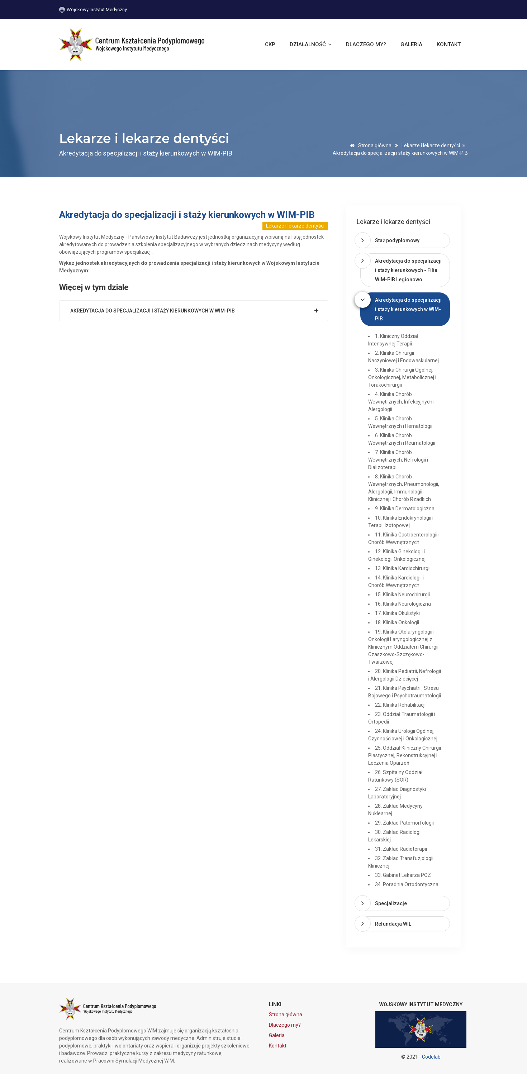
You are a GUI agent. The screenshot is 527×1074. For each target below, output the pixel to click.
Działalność (311, 44)
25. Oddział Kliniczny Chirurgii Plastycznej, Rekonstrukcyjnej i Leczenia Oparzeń (404, 755)
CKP (270, 44)
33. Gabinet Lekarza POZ (403, 875)
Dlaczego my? (366, 44)
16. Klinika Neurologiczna (403, 604)
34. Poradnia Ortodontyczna (406, 884)
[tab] (405, 240)
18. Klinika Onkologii (397, 622)
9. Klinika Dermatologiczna (405, 508)
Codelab (431, 1057)
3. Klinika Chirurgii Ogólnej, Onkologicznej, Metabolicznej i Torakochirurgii (402, 377)
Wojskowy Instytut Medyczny (93, 9)
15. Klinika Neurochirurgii (402, 594)
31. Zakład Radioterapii (401, 849)
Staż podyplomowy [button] (397, 240)
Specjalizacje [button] (391, 903)
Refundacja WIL (393, 924)
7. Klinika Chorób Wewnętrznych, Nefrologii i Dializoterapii (398, 459)
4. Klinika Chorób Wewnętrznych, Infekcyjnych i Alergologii (401, 401)
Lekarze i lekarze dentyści (431, 145)
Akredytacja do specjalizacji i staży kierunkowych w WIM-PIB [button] (408, 309)
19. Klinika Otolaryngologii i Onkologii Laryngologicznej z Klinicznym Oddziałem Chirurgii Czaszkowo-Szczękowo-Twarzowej (403, 647)
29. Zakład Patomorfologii (404, 823)
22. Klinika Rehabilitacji (400, 705)
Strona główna (369, 145)
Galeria (411, 44)
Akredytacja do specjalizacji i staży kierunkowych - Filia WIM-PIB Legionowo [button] (408, 270)
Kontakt (449, 44)
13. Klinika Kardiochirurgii (403, 568)
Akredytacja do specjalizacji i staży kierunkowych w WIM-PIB (152, 311)
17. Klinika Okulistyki (397, 613)
